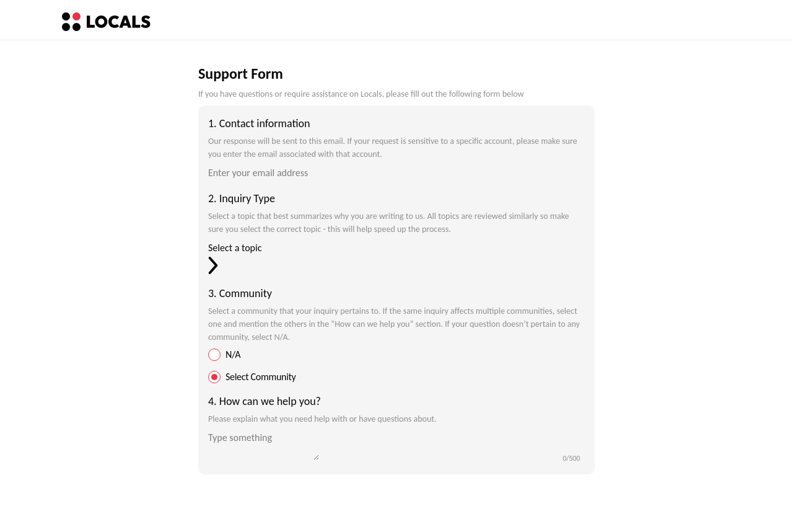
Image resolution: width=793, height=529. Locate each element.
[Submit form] (396, 499)
